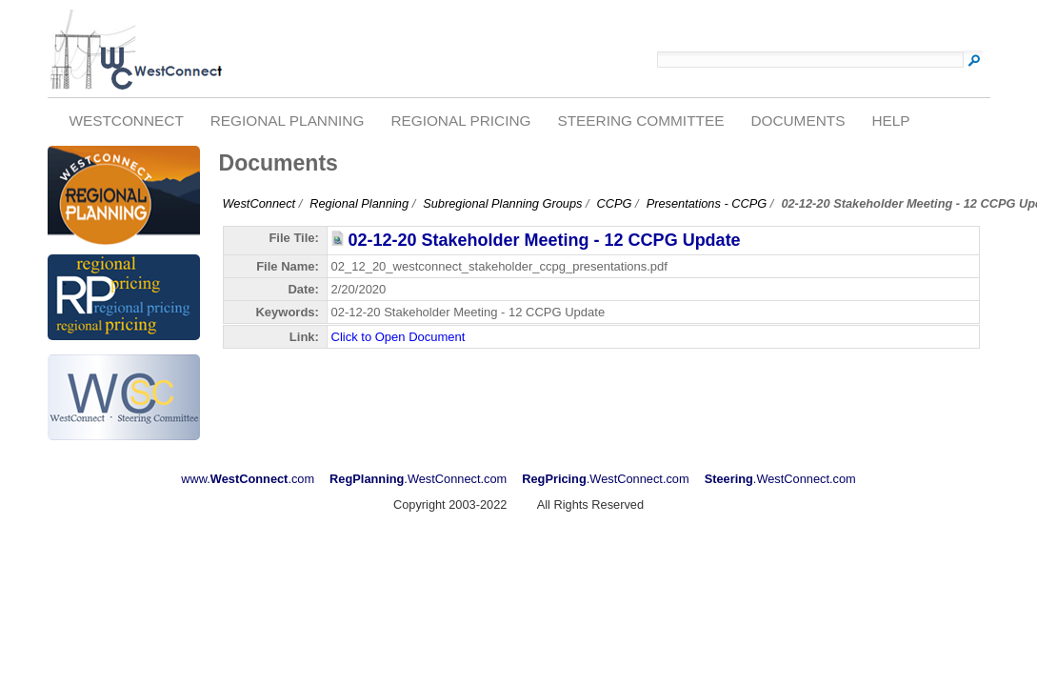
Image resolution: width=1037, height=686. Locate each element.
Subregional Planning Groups (502, 203)
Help (890, 120)
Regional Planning (287, 120)
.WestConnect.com (418, 479)
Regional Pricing (460, 120)
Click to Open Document (398, 337)
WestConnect (126, 120)
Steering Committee (640, 120)
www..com (247, 479)
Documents (797, 120)
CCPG (614, 203)
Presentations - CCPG (707, 203)
